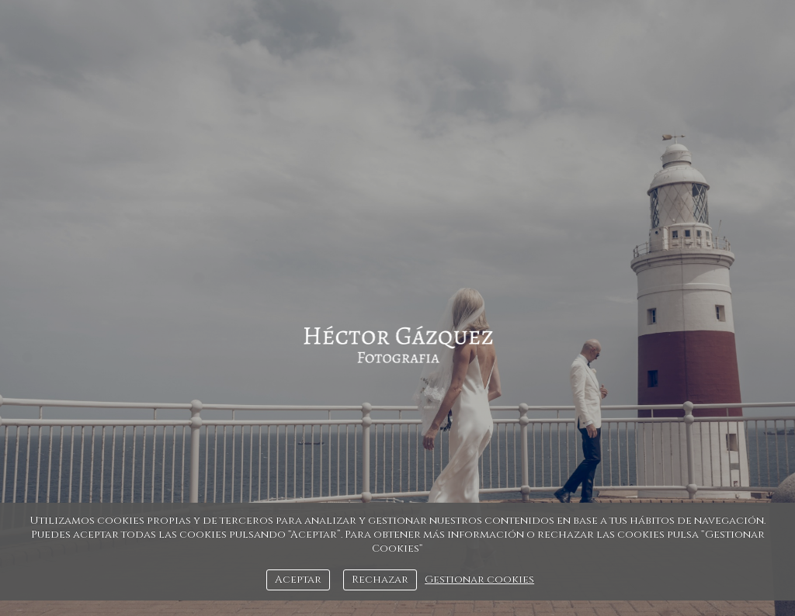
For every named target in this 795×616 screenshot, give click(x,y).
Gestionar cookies (479, 580)
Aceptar (298, 580)
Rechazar (380, 580)
